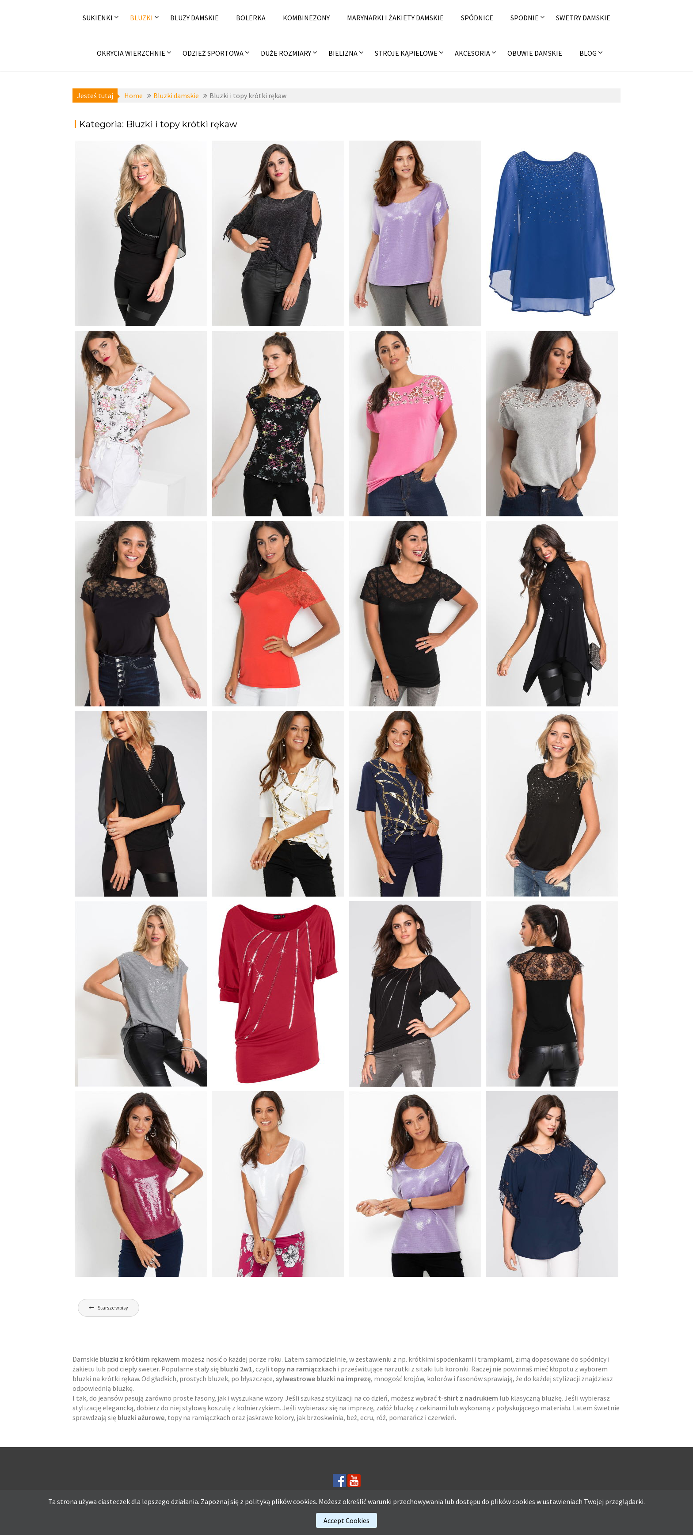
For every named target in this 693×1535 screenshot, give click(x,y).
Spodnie (524, 17)
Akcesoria (472, 53)
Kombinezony (306, 17)
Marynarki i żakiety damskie (395, 17)
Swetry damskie (583, 17)
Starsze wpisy (113, 1307)
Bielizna (343, 53)
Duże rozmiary (286, 53)
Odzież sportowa (213, 53)
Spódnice (477, 17)
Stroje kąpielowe (406, 53)
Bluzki (141, 17)
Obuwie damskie (534, 53)
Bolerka (251, 17)
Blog (588, 53)
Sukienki (98, 17)
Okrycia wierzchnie (131, 53)
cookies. (305, 1501)
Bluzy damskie (194, 17)
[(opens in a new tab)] (141, 233)
